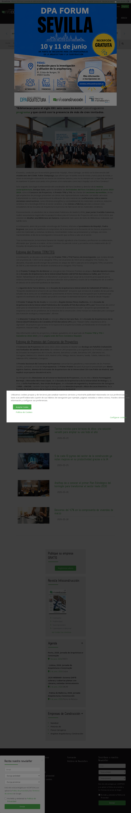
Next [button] (124, 33)
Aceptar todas (22, 407)
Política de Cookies (24, 412)
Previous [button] (6, 33)
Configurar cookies (118, 417)
